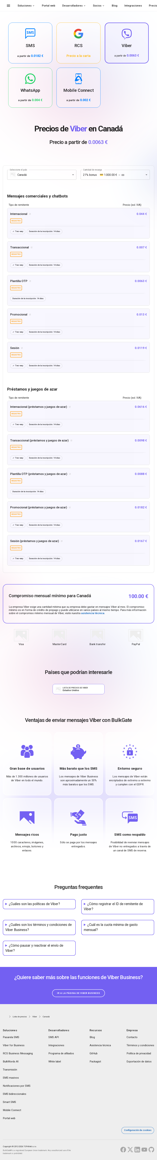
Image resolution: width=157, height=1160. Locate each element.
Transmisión (10, 1070)
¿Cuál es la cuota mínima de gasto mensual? (111, 928)
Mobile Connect (12, 1111)
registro (16, 221)
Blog (114, 5)
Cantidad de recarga (92, 170)
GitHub (94, 1054)
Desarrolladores (72, 5)
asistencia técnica (92, 614)
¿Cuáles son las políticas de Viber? (34, 905)
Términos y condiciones (140, 1046)
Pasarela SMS (11, 1038)
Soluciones (25, 5)
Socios (97, 5)
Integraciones (133, 5)
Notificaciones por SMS (16, 1086)
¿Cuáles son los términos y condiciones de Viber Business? (38, 928)
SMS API (53, 1038)
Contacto (132, 1038)
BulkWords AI (10, 1062)
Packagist (95, 1062)
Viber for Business (13, 1046)
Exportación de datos (139, 1062)
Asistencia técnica (100, 1046)
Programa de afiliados (61, 1054)
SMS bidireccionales (14, 1094)
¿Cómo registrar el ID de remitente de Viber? (113, 907)
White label (54, 1062)
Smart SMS (9, 1103)
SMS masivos (11, 1078)
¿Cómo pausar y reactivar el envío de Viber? (34, 948)
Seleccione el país (18, 170)
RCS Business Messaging (18, 1054)
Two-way (17, 231)
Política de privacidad (139, 1054)
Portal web (48, 5)
